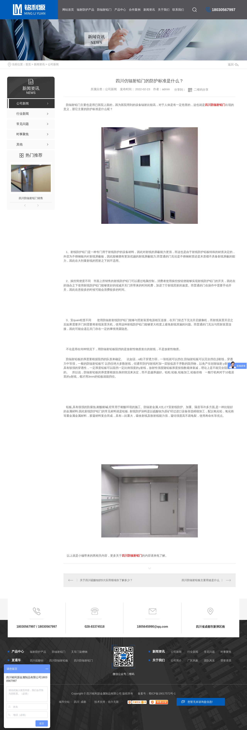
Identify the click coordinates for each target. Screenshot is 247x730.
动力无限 (113, 701)
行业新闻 (192, 651)
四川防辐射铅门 (83, 660)
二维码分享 (201, 89)
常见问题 (209, 651)
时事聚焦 (226, 651)
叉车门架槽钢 (79, 651)
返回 (233, 64)
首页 (28, 64)
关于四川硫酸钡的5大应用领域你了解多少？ (106, 580)
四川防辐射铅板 (58, 660)
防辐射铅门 (104, 9)
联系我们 (178, 9)
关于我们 (163, 9)
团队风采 (209, 660)
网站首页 (68, 9)
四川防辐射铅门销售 (31, 198)
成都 (83, 701)
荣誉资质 (226, 660)
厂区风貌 (192, 660)
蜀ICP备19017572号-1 (162, 693)
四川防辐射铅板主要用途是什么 (200, 580)
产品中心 (120, 9)
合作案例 (134, 9)
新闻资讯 (149, 9)
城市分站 (64, 701)
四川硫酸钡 (36, 660)
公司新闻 (53, 64)
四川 (76, 701)
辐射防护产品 (85, 9)
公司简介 (176, 660)
